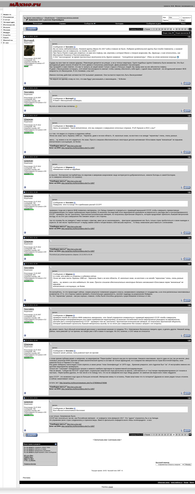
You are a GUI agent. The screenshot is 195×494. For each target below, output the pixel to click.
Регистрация (37, 23)
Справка (62, 23)
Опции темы (167, 33)
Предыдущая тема (100, 439)
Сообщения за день (154, 23)
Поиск (183, 23)
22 (182, 29)
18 (171, 29)
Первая (147, 29)
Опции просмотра (182, 33)
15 (162, 29)
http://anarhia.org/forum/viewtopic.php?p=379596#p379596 (83, 383)
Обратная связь (164, 482)
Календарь (119, 23)
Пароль (165, 20)
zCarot (110, 487)
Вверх (192, 482)
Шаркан (28, 119)
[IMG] (26, 459)
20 (176, 29)
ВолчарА (29, 40)
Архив (186, 482)
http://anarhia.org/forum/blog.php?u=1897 (78, 148)
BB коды (27, 455)
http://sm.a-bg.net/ (74, 146)
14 (159, 29)
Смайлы (27, 457)
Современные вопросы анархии (67, 18)
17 (168, 29)
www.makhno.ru (176, 482)
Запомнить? (185, 18)
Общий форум (50, 18)
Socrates (29, 92)
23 (185, 29)
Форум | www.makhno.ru (35, 18)
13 (156, 29)
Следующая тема (114, 439)
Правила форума (30, 464)
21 (179, 29)
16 (165, 29)
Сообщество (89, 23)
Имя (164, 17)
